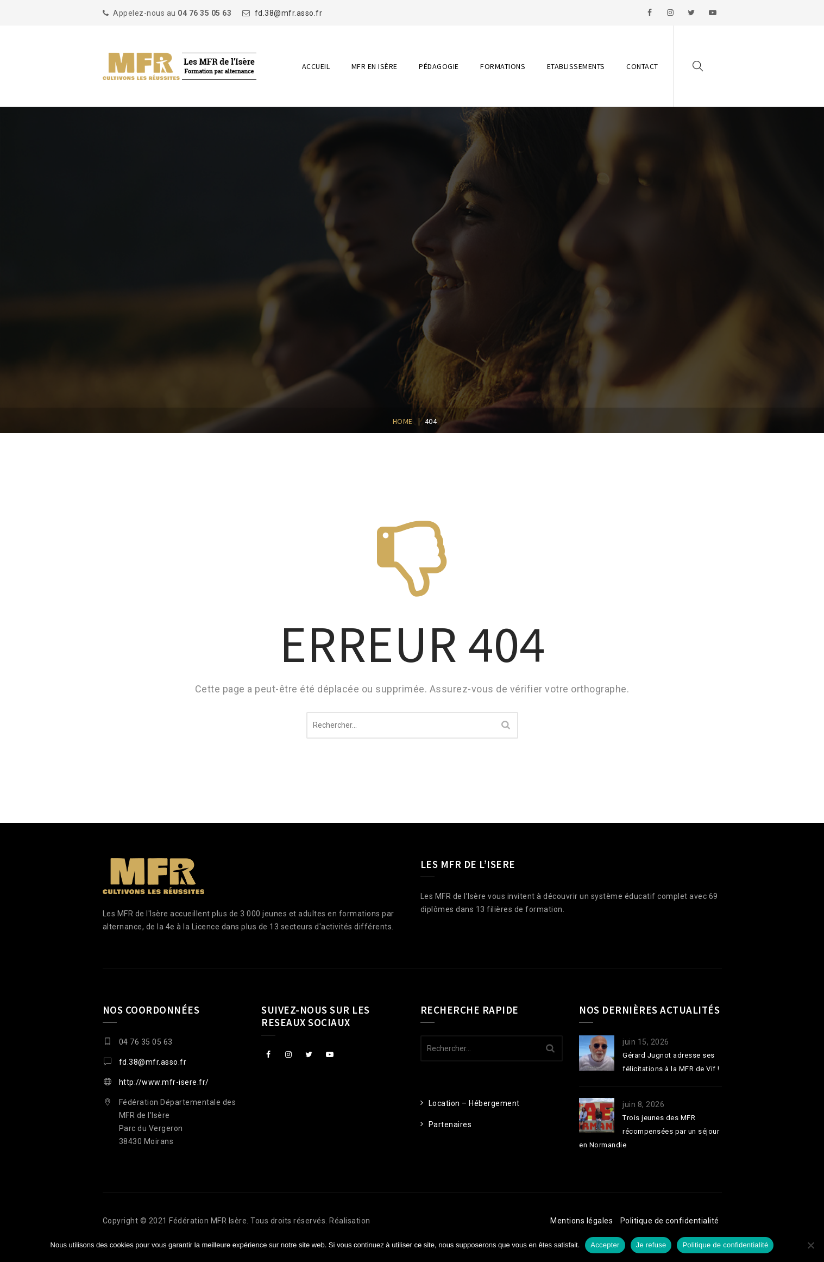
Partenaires (450, 1124)
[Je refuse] (810, 1245)
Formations (502, 66)
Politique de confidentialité (669, 1220)
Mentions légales (581, 1220)
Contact (642, 66)
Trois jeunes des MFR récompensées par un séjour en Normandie (649, 1131)
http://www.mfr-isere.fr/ (164, 1082)
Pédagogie (439, 66)
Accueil (316, 66)
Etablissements (576, 66)
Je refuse (651, 1245)
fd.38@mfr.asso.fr (289, 13)
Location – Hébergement (474, 1103)
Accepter (604, 1245)
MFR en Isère (374, 66)
